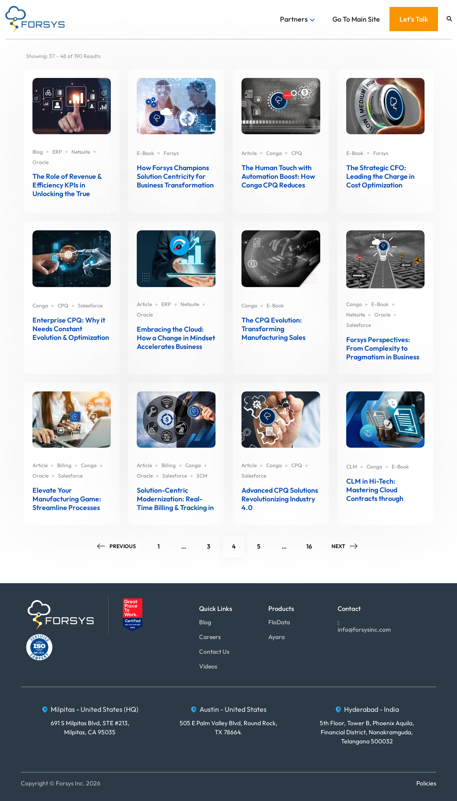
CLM (351, 466)
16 (313, 543)
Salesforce (90, 305)
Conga (274, 153)
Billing (64, 465)
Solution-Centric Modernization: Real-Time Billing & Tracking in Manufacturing (175, 499)
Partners (294, 19)
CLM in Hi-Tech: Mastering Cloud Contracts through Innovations (374, 490)
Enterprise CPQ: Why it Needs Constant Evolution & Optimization (70, 329)
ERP (57, 152)
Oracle (40, 162)
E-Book (145, 153)
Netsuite (80, 152)
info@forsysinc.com (364, 626)
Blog (37, 152)
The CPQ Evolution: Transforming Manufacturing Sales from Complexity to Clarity (273, 329)
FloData (279, 622)
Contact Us (214, 652)
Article (249, 153)
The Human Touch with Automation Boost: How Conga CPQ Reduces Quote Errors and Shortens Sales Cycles (278, 176)
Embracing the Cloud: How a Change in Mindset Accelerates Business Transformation (176, 338)
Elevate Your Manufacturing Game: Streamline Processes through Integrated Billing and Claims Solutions (66, 499)
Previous (116, 546)
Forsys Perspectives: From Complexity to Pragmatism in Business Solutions (382, 348)
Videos (208, 666)
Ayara (276, 637)
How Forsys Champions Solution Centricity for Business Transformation (175, 176)
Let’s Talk (413, 19)
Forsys (171, 153)
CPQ (296, 153)
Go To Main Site (356, 19)
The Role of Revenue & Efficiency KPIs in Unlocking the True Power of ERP (67, 185)
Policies (426, 783)
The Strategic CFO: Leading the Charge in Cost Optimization (380, 176)
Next (345, 546)
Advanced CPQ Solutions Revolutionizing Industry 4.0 (279, 499)
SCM (201, 475)
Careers (210, 637)
